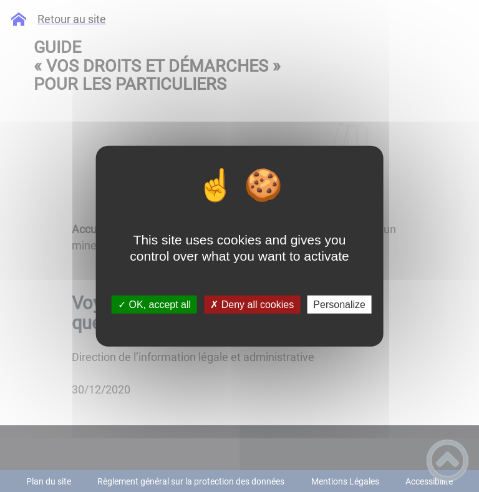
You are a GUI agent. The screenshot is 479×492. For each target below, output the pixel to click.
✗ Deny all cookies (252, 304)
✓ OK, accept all (154, 304)
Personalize (339, 304)
